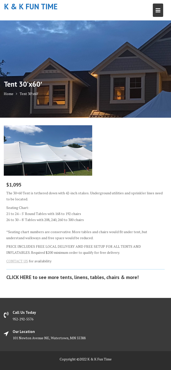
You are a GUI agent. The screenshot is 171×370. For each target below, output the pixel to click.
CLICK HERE (18, 277)
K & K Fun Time (31, 6)
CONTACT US (17, 261)
